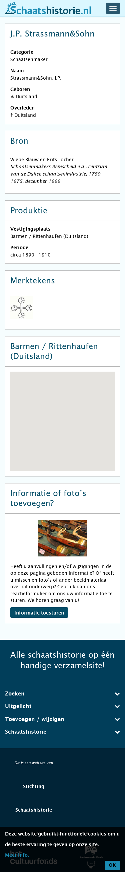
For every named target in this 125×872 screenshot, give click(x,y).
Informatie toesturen (39, 613)
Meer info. (17, 855)
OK (112, 865)
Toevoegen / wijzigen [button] (62, 719)
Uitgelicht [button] (62, 706)
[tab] (62, 694)
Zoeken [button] (62, 693)
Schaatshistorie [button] (62, 732)
